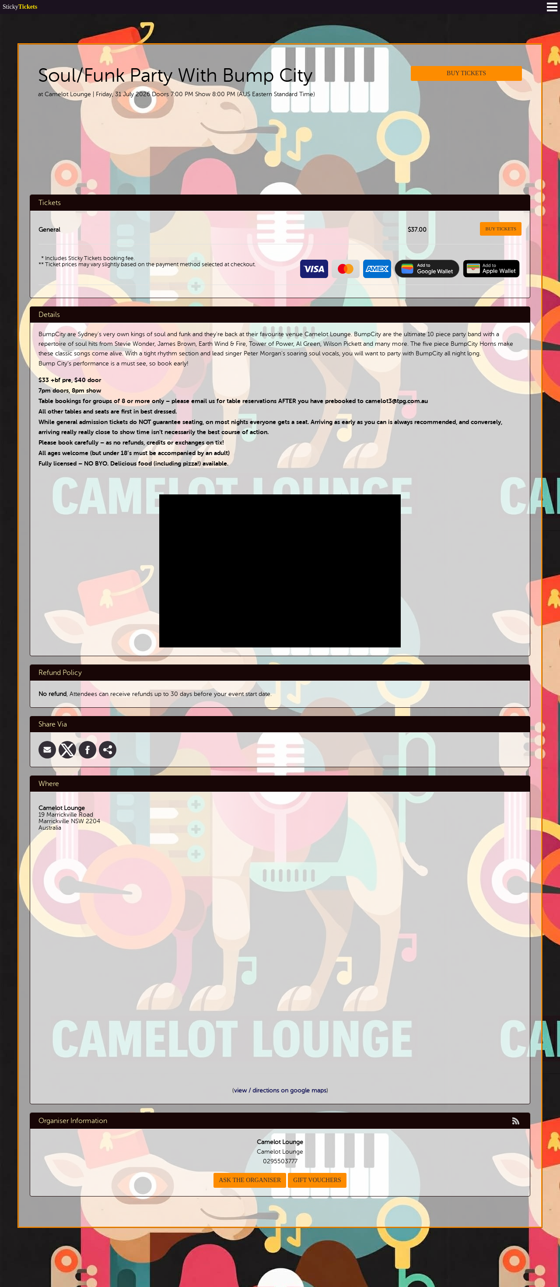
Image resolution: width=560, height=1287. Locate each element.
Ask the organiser (250, 1180)
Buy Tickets (466, 73)
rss (515, 1120)
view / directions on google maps (280, 1090)
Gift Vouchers (317, 1180)
